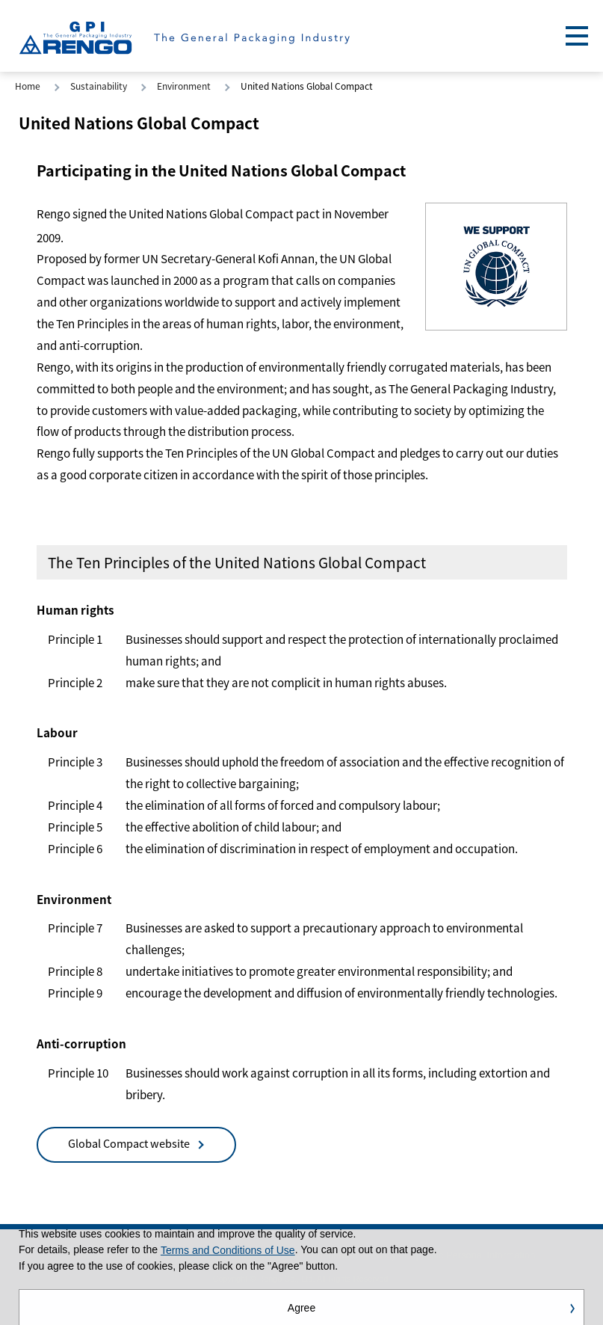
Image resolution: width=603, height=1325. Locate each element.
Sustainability (98, 85)
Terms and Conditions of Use (228, 1252)
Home (27, 85)
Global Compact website (129, 1143)
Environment (184, 85)
